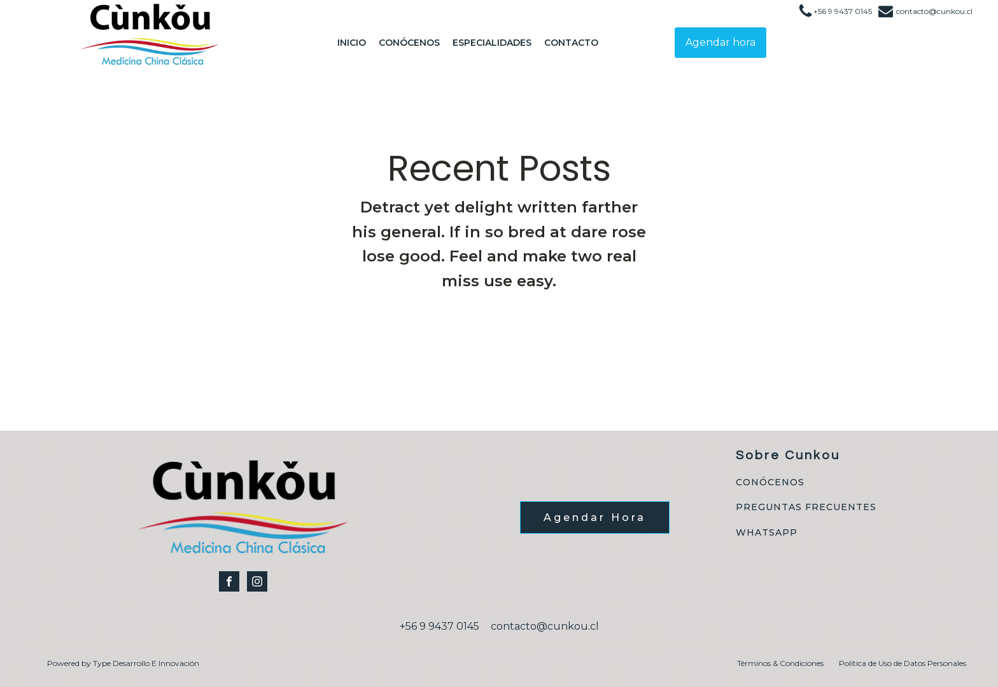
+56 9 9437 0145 (842, 11)
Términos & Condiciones (780, 663)
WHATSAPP (767, 533)
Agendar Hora (595, 517)
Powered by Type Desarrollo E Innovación (123, 663)
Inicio (351, 42)
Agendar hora (720, 42)
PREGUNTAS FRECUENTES (806, 507)
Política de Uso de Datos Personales (902, 663)
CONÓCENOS (770, 482)
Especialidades (492, 42)
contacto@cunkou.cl (934, 11)
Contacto (571, 42)
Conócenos (409, 42)
